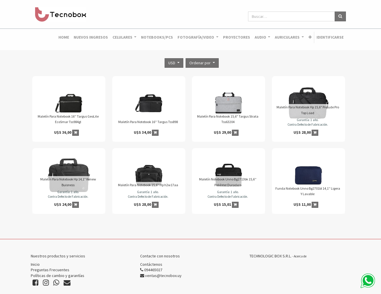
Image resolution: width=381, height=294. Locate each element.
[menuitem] (63, 37)
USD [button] (172, 62)
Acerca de (300, 256)
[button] (310, 37)
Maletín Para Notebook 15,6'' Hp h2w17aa (148, 185)
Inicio (35, 264)
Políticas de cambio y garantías (57, 275)
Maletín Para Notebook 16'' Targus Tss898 (148, 122)
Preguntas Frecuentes (50, 269)
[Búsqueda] (340, 16)
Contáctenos (151, 264)
